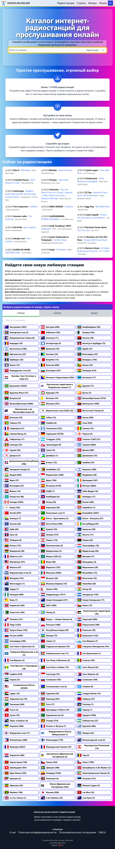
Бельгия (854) (50, 365)
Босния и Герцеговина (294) (57, 377)
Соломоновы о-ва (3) (54, 686)
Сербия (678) (13, 674)
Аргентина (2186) (16, 348)
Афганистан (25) (15, 354)
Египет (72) (49, 462)
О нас (12, 832)
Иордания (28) (87, 474)
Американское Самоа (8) (20, 337)
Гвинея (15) (85, 428)
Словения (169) (87, 679)
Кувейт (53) (49, 529)
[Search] (110, 3)
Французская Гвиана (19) (56, 746)
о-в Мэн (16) (85, 792)
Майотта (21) (13, 556)
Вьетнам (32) (13, 417)
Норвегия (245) (15, 605)
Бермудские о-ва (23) (18, 370)
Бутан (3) (84, 392)
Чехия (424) (49, 762)
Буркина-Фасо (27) (16, 392)
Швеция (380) (50, 767)
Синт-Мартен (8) (88, 674)
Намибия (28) (86, 583)
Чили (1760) (85, 762)
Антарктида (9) (51, 343)
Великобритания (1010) (91, 398)
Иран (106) (48, 480)
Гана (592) (84, 422)
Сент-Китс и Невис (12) (55, 667)
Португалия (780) (88, 624)
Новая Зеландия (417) (54, 600)
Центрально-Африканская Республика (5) (57, 755)
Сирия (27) (12, 679)
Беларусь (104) (87, 359)
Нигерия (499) (14, 594)
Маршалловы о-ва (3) (18, 572)
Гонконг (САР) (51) (88, 439)
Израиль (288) (86, 469)
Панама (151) (14, 619)
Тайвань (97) (86, 698)
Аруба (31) (85, 348)
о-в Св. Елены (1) (15, 797)
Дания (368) (85, 450)
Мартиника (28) (87, 567)
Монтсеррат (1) (15, 583)
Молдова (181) (14, 578)
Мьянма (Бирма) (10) (54, 583)
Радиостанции (65, 3)
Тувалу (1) (84, 709)
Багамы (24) (49, 354)
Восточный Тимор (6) (90, 410)
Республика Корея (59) (55, 630)
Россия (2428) (14, 635)
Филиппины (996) (16, 739)
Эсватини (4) (49, 778)
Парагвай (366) (87, 619)
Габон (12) (48, 417)
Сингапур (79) (50, 674)
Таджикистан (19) (16, 698)
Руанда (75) (49, 635)
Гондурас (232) (51, 439)
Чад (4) (83, 755)
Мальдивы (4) (86, 561)
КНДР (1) (48, 491)
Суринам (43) (50, 693)
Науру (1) (12, 589)
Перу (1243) (13, 624)
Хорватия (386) (14, 755)
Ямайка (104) (14, 792)
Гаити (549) (85, 417)
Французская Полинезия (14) (93, 747)
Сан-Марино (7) (87, 641)
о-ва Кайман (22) (52, 797)
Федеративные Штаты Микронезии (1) (56, 733)
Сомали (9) (85, 686)
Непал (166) (49, 589)
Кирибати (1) (86, 507)
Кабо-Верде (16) (87, 491)
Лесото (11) (85, 534)
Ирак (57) (12, 480)
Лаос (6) (11, 534)
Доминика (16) (87, 455)
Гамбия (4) (49, 422)
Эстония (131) (86, 778)
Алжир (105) (85, 332)
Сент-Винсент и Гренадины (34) (21, 667)
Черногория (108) (16, 762)
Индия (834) (13, 474)
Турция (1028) (86, 715)
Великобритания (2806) (19, 403)
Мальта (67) (13, 567)
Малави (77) (85, 556)
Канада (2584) (14, 502)
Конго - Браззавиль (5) (54, 518)
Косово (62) (13, 523)
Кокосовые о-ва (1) (53, 512)
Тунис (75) (12, 715)
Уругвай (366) (86, 726)
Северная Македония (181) (93, 646)
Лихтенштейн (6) (52, 545)
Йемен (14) (13, 491)
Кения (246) (85, 502)
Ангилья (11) (49, 337)
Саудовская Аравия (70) (55, 646)
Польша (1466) (50, 624)
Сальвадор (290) (15, 641)
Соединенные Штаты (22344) (20, 686)
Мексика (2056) (51, 572)
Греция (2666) (86, 444)
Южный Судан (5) (88, 785)
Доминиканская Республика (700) (21, 462)
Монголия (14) (87, 578)
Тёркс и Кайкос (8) (16, 720)
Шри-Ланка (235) (15, 773)
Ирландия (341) (87, 480)
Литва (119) (13, 545)
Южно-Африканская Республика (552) (55, 785)
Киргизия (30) (50, 507)
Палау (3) (48, 612)
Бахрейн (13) (50, 359)
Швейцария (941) (16, 767)
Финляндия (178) (52, 739)
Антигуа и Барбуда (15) (91, 343)
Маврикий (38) (14, 551)
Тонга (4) (11, 709)
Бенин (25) (85, 365)
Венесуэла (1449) (88, 403)
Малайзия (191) (15, 561)
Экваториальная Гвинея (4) (93, 773)
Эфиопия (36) (14, 785)
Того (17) (47, 704)
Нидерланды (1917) (53, 594)
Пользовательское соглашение (77, 832)
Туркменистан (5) (52, 715)
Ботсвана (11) (86, 377)
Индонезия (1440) (52, 474)
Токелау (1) (85, 704)
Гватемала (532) (51, 428)
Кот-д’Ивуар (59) (88, 523)
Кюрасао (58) (86, 529)
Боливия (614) (86, 370)
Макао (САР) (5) (51, 556)
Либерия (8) (13, 540)
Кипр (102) (12, 507)
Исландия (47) (14, 485)
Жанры (92, 3)
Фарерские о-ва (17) (17, 733)
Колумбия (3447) (88, 512)
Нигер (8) (84, 589)
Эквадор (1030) (51, 773)
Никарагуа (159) (87, 594)
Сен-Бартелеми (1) (89, 653)
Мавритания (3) (51, 551)
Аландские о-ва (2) (16, 332)
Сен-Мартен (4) (15, 660)
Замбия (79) (85, 462)
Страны (81, 3)
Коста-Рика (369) (51, 523)
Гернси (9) (84, 433)
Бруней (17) (85, 385)
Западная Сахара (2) (17, 469)
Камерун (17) (86, 496)
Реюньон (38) (86, 630)
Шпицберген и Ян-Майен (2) (94, 767)
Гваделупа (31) (14, 428)
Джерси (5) (13, 455)
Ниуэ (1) (11, 600)
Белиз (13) (12, 365)
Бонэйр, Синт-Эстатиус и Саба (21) (20, 377)
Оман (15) (84, 605)
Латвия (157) (49, 534)
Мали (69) (48, 561)
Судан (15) (12, 693)
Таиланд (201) (50, 698)
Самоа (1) (48, 641)
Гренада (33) (13, 444)
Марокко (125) (50, 567)
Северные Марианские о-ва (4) (21, 653)
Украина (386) (14, 726)
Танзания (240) (14, 704)
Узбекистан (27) (87, 720)
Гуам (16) (48, 450)
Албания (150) (50, 332)
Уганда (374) (49, 720)
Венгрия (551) (50, 403)
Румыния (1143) (87, 635)
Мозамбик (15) (87, 572)
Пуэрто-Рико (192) (16, 630)
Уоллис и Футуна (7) (53, 726)
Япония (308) (50, 792)
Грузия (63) (13, 450)
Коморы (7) (13, 518)
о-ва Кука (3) (86, 797)
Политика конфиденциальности (37, 832)
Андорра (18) (14, 343)
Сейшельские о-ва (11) (55, 653)
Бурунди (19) (50, 392)
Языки (103, 3)
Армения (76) (50, 348)
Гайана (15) (13, 422)
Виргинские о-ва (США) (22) (57, 410)
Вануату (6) (13, 398)
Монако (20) (49, 578)
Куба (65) (12, 529)
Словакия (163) (51, 679)
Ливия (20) (85, 540)
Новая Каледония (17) (90, 600)
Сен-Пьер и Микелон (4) (55, 660)
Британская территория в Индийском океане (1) (57, 386)
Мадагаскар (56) (88, 551)
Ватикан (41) (49, 398)
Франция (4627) (15, 746)
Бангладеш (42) (87, 354)
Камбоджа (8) (50, 496)
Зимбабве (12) (50, 469)
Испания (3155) (51, 485)
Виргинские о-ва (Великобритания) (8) (19, 410)
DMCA (102, 832)
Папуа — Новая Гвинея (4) (56, 619)
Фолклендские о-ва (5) (91, 739)
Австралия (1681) (16, 327)
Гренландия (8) (51, 444)
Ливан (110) (49, 540)
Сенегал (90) (86, 660)
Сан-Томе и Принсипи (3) (20, 646)
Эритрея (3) (13, 778)
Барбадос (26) (14, 359)
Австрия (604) (50, 327)
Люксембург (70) (88, 545)
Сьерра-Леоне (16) (89, 693)
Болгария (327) (51, 370)
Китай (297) (13, 512)
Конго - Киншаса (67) (90, 518)
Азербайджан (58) (88, 327)
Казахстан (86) (14, 496)
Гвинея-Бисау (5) (15, 433)
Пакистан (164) (15, 612)
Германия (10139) (52, 433)
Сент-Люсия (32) (88, 667)
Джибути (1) (49, 455)
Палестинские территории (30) (93, 612)
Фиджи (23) (85, 733)
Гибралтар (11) (14, 439)
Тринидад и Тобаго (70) (55, 709)
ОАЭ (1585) (48, 605)
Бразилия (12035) (16, 385)
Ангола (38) (85, 337)
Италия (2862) (86, 485)
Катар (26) (48, 502)
